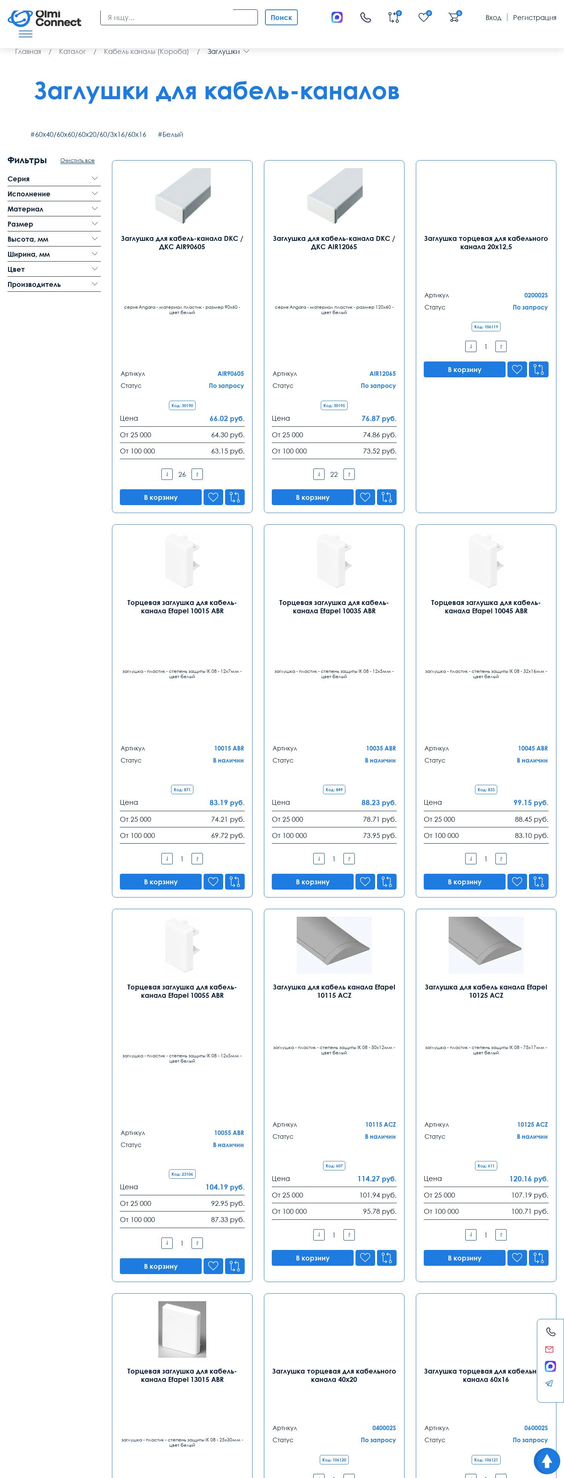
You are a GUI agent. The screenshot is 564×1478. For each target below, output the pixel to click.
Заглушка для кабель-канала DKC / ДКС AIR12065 (334, 242)
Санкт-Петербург (144, 1324)
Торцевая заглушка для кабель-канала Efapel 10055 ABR (182, 757)
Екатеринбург (244, 1324)
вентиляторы (72, 1428)
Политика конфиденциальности (44, 1466)
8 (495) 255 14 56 (35, 1338)
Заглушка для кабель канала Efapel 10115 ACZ (334, 757)
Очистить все (77, 160)
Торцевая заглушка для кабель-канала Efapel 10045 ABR (486, 500)
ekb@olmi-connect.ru (255, 1370)
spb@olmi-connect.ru (148, 1370)
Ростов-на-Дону (354, 1324)
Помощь (348, 1401)
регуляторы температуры (37, 1420)
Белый (172, 134)
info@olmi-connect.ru (43, 1370)
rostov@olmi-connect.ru (365, 1370)
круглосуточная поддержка (246, 1420)
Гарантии (150, 1401)
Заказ (210, 1401)
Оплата (87, 1401)
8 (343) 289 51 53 (247, 1338)
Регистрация (534, 17)
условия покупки (300, 1420)
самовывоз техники (94, 1420)
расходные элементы (184, 1420)
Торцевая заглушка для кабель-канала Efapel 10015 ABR (182, 500)
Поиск (281, 17)
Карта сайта (113, 1466)
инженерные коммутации (460, 1420)
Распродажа (277, 1401)
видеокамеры (138, 1420)
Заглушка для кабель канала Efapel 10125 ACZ (486, 757)
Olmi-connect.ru (255, 1444)
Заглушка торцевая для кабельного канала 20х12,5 (486, 242)
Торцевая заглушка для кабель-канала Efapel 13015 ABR (182, 1015)
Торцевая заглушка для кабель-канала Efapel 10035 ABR (334, 500)
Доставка (24, 1401)
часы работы (146, 1428)
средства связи (109, 1428)
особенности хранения (351, 1420)
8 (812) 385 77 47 (140, 1338)
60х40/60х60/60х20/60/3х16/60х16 (90, 134)
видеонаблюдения (404, 1420)
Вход (493, 17)
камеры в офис (185, 1428)
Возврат (479, 1401)
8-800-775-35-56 (370, 1245)
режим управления (30, 1428)
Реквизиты (415, 1401)
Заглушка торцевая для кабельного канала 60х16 (486, 1015)
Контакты (30, 1305)
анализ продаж (512, 1420)
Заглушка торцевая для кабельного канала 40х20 (334, 1015)
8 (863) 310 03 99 (353, 1338)
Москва (21, 1324)
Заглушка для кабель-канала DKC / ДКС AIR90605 (182, 242)
